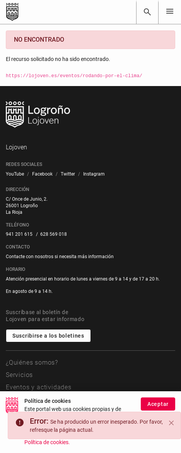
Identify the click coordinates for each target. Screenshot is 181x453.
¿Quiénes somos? (32, 362)
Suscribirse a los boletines (48, 336)
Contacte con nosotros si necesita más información (60, 256)
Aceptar (158, 404)
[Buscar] (147, 12)
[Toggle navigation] (170, 11)
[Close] (171, 423)
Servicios (19, 375)
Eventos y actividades (39, 387)
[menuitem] (15, 174)
